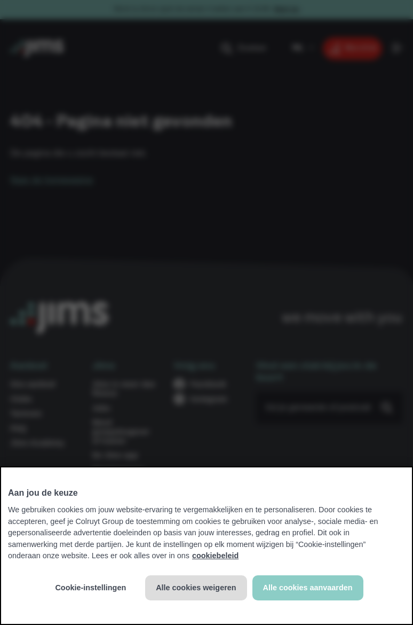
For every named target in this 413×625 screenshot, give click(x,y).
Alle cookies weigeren (196, 587)
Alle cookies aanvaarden (308, 587)
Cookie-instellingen (90, 587)
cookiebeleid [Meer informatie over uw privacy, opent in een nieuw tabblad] (215, 555)
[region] (206, 545)
